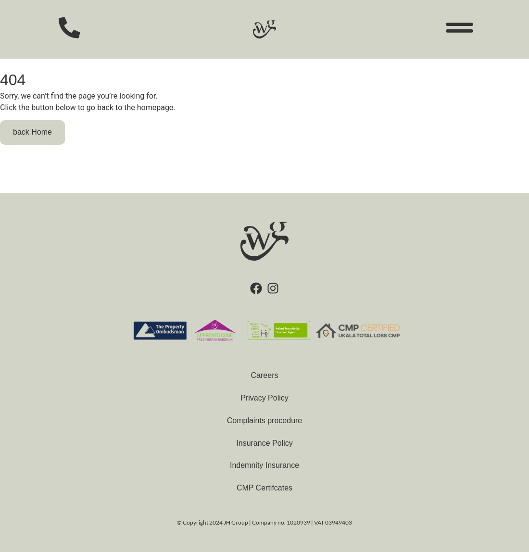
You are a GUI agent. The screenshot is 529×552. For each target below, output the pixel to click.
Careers (264, 375)
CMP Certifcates (264, 488)
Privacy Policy (264, 398)
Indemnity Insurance (264, 465)
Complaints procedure (264, 420)
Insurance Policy (264, 443)
